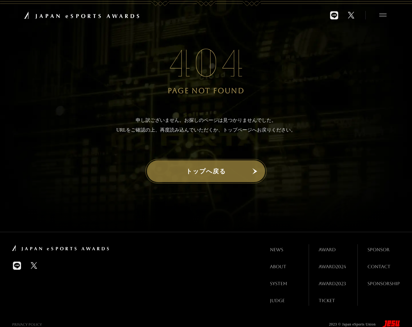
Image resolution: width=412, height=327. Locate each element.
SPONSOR (377, 248)
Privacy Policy (27, 311)
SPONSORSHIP (382, 275)
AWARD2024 (331, 261)
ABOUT (276, 261)
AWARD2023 (331, 275)
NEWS (274, 248)
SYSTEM (276, 275)
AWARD (325, 248)
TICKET (324, 288)
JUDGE (275, 288)
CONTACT (377, 261)
